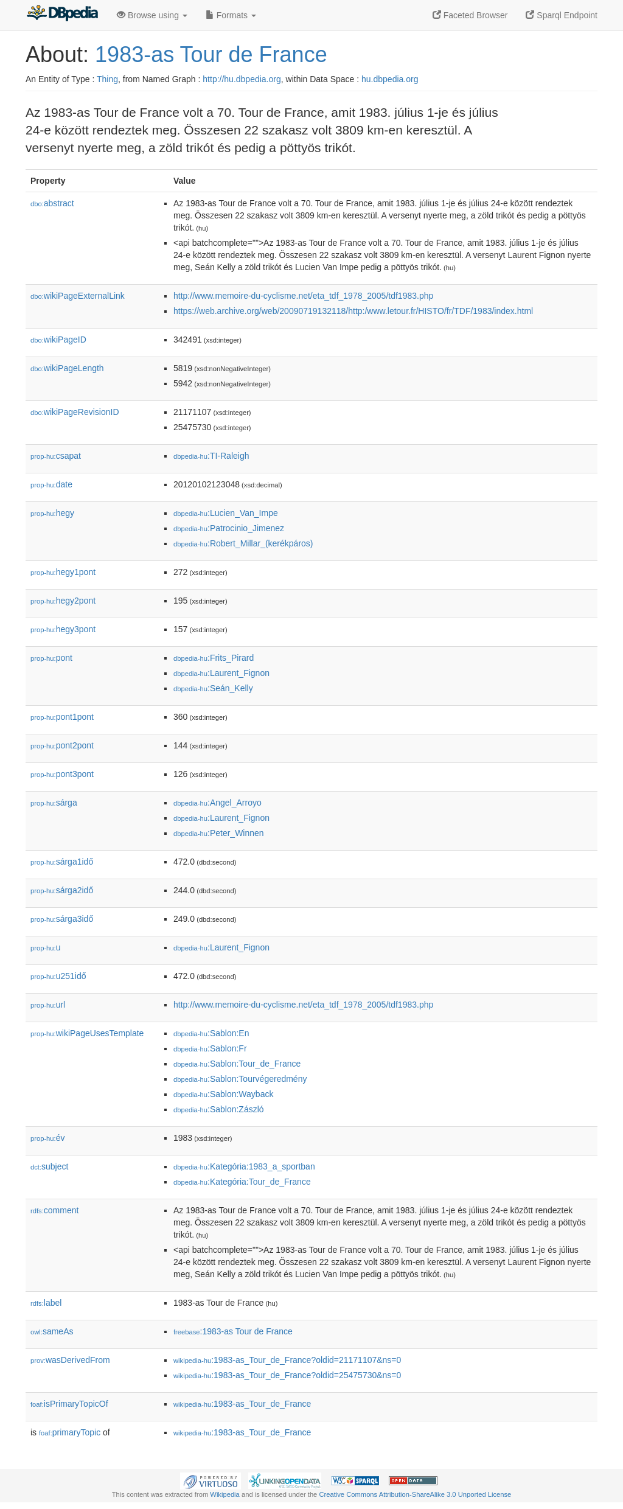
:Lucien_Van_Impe (225, 513)
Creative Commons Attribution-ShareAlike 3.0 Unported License (415, 1494)
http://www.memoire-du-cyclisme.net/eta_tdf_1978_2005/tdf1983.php (303, 296)
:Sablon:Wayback (223, 1094)
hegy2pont (63, 600)
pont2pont (62, 745)
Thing (107, 79)
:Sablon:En (211, 1033)
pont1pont (62, 717)
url (47, 1004)
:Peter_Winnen (218, 833)
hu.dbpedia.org (389, 79)
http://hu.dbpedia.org (241, 79)
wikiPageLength (67, 368)
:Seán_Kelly (213, 688)
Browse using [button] (152, 15)
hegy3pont (63, 629)
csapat (55, 456)
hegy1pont (63, 572)
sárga (53, 802)
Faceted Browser (470, 15)
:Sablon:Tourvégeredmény (240, 1079)
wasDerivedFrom (70, 1360)
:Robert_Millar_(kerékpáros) (243, 543)
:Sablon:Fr (210, 1048)
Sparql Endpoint (561, 15)
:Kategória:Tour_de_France (242, 1182)
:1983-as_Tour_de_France (242, 1404)
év (47, 1138)
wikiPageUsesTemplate (87, 1033)
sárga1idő (61, 861)
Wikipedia (225, 1494)
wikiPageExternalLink (77, 296)
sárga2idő (61, 890)
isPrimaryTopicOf (69, 1404)
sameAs (51, 1331)
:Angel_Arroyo (217, 802)
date (51, 484)
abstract (52, 203)
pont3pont (62, 774)
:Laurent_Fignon (221, 673)
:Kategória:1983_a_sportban (244, 1166)
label (45, 1303)
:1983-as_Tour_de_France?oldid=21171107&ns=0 (287, 1360)
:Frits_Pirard (213, 658)
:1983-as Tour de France (233, 1331)
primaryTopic (69, 1432)
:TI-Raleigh (211, 456)
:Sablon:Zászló (218, 1109)
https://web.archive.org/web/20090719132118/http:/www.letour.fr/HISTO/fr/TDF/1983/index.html (353, 311)
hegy (52, 513)
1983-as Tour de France (211, 54)
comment (54, 1210)
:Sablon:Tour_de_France (237, 1063)
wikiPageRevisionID (74, 412)
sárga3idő (61, 919)
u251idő (58, 976)
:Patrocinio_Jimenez (228, 528)
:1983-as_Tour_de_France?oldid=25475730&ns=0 (287, 1375)
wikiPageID (58, 339)
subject (49, 1166)
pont (51, 658)
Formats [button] (231, 15)
